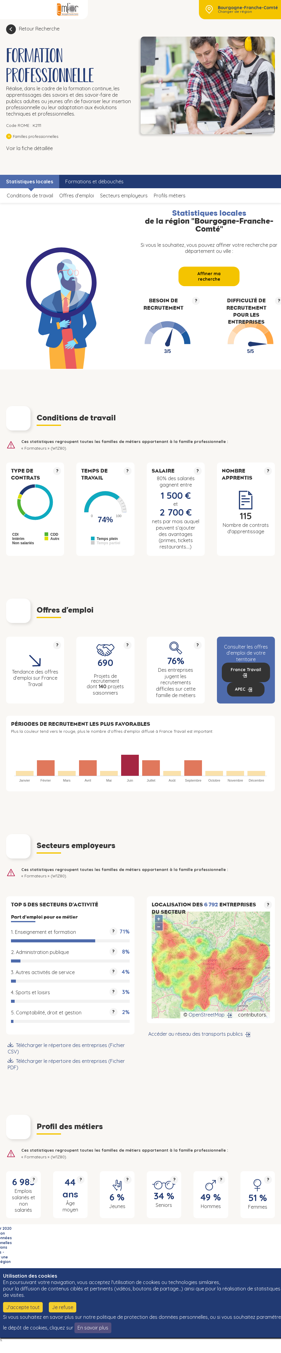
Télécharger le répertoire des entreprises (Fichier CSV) (66, 1048)
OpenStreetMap (207, 1015)
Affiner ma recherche (209, 276)
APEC (240, 689)
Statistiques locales (29, 181)
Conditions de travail (30, 196)
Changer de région (235, 11)
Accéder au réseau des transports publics (195, 1034)
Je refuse (62, 1307)
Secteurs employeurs (124, 196)
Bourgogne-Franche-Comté (248, 7)
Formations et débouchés (94, 181)
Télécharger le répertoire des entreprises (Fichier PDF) (66, 1064)
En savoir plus (92, 1328)
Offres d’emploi (76, 196)
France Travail (246, 669)
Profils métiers (170, 196)
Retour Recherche (39, 29)
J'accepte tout (23, 1307)
